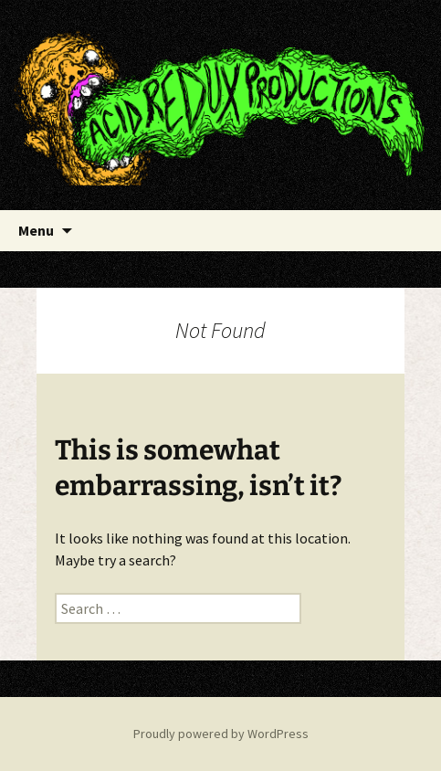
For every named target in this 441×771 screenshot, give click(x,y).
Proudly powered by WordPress (221, 733)
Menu (36, 230)
